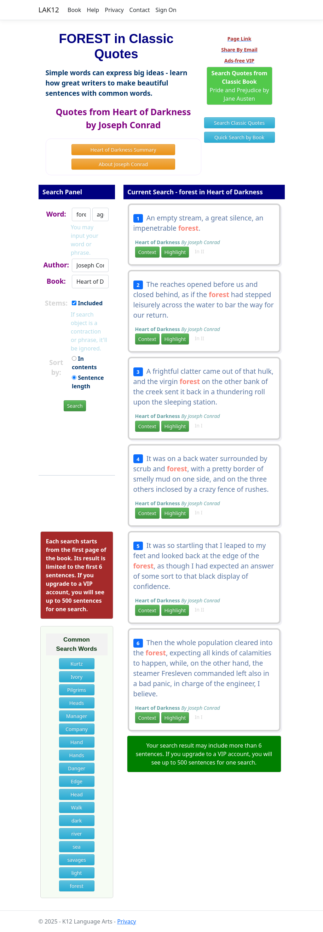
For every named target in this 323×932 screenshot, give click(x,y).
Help (93, 10)
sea (76, 846)
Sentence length (88, 382)
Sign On (165, 10)
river (76, 833)
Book (74, 10)
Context (147, 252)
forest (76, 886)
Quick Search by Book (239, 137)
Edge (76, 781)
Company (76, 729)
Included (87, 303)
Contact (139, 10)
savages (76, 859)
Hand (76, 742)
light (76, 872)
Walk (76, 807)
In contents (84, 363)
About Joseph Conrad (123, 164)
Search (74, 405)
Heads (76, 703)
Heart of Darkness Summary (123, 149)
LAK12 (49, 9)
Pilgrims (76, 689)
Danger (76, 768)
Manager (76, 716)
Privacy (114, 10)
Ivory (76, 676)
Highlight (175, 252)
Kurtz (76, 663)
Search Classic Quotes (239, 122)
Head (76, 794)
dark (76, 820)
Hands (76, 755)
